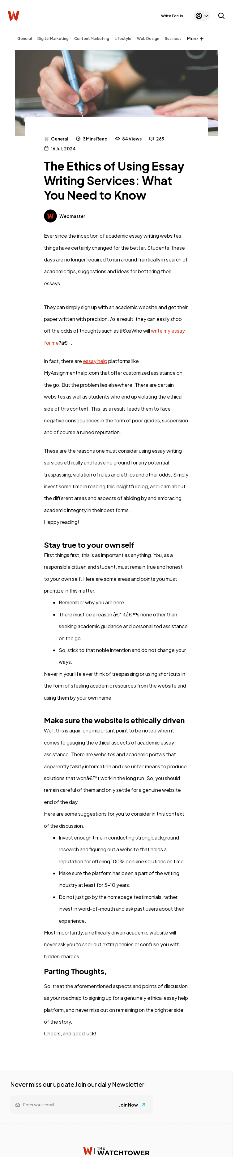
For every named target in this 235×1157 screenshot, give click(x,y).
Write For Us (172, 16)
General (24, 38)
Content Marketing (91, 38)
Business (173, 38)
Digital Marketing (53, 38)
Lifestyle (123, 38)
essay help (95, 361)
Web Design (148, 38)
